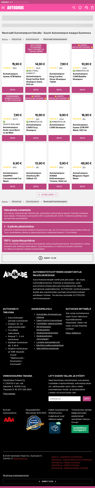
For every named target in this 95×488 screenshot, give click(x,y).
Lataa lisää (47, 194)
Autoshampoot (32, 39)
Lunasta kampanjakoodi (48, 342)
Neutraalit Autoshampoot (55, 39)
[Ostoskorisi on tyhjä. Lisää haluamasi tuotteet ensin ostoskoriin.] (92, 7)
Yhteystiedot (9, 393)
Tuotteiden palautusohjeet (49, 323)
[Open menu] (3, 8)
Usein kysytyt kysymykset (49, 320)
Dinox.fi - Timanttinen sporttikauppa (66, 456)
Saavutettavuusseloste (47, 348)
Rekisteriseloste (21, 458)
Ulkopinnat (16, 39)
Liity (86, 399)
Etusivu (5, 39)
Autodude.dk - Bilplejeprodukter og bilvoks (69, 468)
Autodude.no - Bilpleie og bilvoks (65, 462)
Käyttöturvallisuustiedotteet (50, 345)
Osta (12, 90)
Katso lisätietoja (73, 333)
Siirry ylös (47, 258)
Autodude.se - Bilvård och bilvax (65, 465)
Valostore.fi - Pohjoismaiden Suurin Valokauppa (71, 459)
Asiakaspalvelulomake (47, 333)
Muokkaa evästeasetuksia (16, 475)
